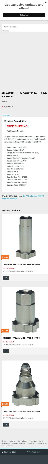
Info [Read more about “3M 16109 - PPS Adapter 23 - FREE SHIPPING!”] (6, 351)
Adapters (13, 199)
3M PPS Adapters (30, 196)
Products (12, 441)
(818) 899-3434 (10, 452)
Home (4, 441)
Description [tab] (6, 115)
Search (5, 31)
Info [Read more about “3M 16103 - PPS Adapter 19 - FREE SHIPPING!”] (6, 277)
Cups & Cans (22, 441)
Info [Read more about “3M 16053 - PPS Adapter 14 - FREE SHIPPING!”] (6, 424)
